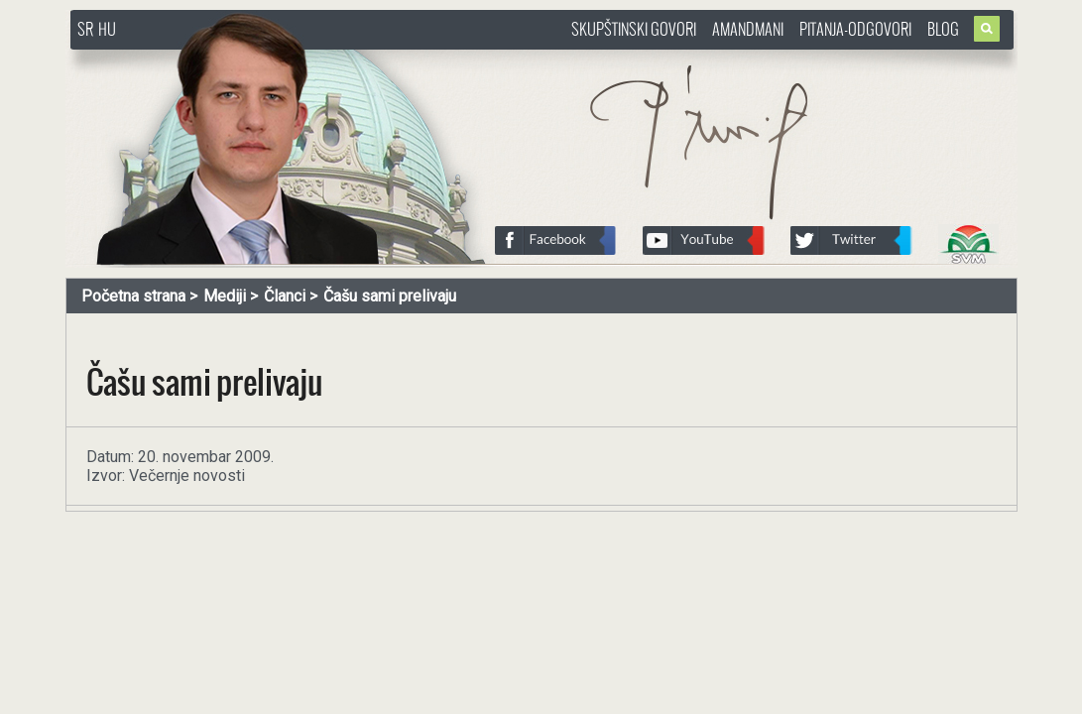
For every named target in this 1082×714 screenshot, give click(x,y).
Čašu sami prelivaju (389, 296)
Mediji (224, 296)
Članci (284, 296)
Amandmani (747, 29)
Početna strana (133, 296)
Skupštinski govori (633, 29)
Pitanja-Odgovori (855, 29)
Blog (943, 29)
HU (107, 29)
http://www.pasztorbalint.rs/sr (229, 59)
